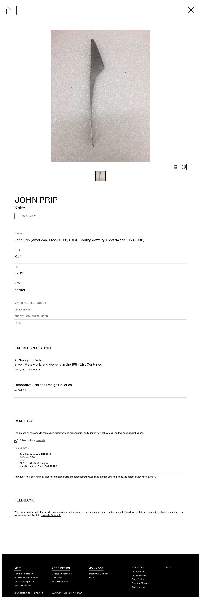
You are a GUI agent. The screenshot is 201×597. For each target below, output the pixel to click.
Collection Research (62, 574)
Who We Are (138, 568)
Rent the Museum (140, 583)
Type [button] (17, 323)
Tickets (167, 568)
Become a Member (98, 574)
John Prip (22, 240)
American (39, 240)
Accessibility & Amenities (26, 578)
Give (91, 578)
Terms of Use (138, 587)
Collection (57, 578)
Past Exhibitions (60, 582)
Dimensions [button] (22, 310)
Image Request (139, 576)
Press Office (138, 579)
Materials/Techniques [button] (30, 303)
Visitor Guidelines (23, 586)
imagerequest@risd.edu (82, 477)
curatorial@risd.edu (51, 515)
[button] (100, 176)
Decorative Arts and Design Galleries (43, 385)
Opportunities (139, 572)
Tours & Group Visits (24, 582)
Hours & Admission (23, 574)
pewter (19, 290)
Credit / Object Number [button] (31, 316)
